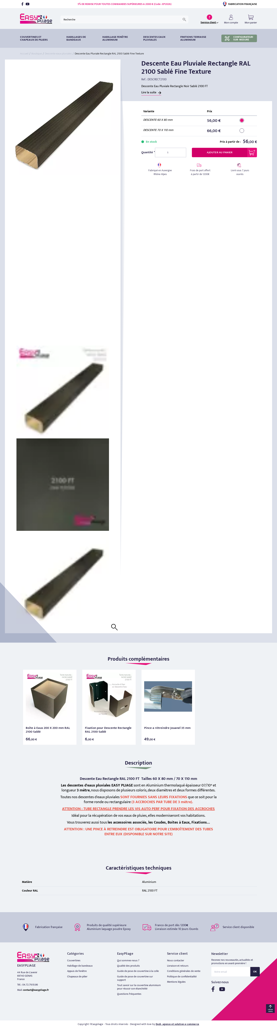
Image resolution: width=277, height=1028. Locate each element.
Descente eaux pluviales (58, 53)
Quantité (147, 153)
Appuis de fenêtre (77, 971)
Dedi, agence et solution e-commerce (177, 1024)
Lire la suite (148, 92)
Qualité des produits (128, 966)
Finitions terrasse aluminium (193, 38)
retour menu (270, 1010)
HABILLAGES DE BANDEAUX (76, 38)
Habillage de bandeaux (80, 966)
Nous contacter (175, 960)
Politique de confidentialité (182, 976)
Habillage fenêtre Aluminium (115, 38)
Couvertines (73, 960)
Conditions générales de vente (183, 971)
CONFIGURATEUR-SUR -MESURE (239, 38)
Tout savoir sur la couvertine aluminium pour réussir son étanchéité (139, 987)
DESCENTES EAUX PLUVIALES (154, 38)
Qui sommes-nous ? (128, 960)
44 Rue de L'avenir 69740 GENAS (27, 974)
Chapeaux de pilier (77, 976)
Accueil (24, 53)
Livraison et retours (177, 966)
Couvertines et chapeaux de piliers (34, 38)
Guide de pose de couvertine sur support (135, 978)
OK (255, 971)
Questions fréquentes (129, 994)
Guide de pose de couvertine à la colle (138, 971)
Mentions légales (176, 982)
